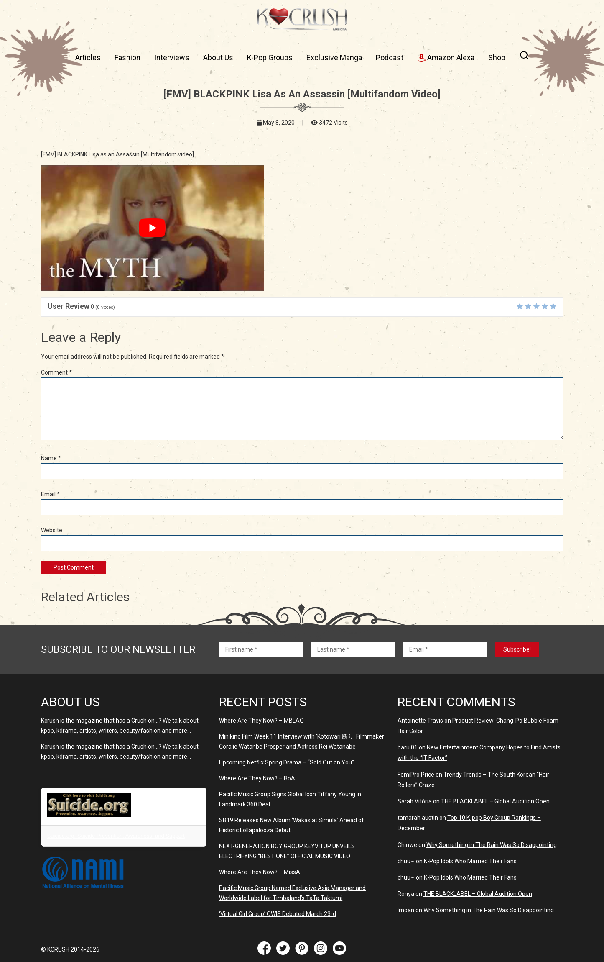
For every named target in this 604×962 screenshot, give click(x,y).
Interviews (171, 57)
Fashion (127, 57)
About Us (218, 57)
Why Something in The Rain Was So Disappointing (491, 844)
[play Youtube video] (152, 228)
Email (50, 494)
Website (51, 530)
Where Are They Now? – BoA (257, 778)
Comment (56, 372)
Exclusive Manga (334, 57)
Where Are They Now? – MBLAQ (261, 720)
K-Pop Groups (270, 57)
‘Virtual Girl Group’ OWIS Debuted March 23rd (277, 914)
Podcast (389, 57)
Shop (496, 57)
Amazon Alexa (445, 57)
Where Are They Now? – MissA (259, 872)
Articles (88, 57)
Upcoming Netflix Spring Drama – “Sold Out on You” (286, 762)
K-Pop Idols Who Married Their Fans (470, 861)
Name (51, 458)
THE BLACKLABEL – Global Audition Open (495, 801)
